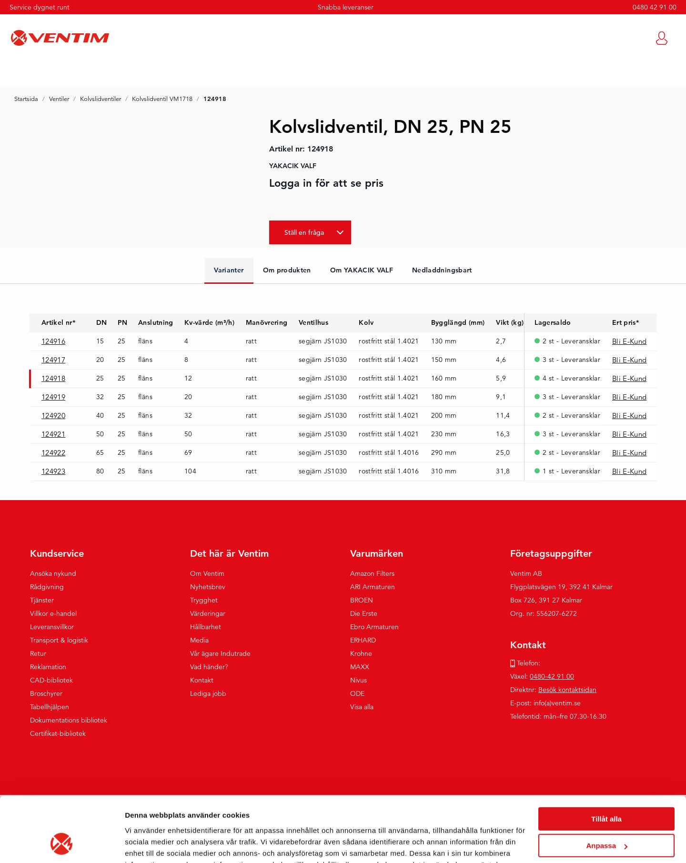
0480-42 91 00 (552, 676)
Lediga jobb (208, 693)
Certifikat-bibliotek (58, 733)
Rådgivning (47, 586)
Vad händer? (209, 666)
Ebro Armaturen (374, 626)
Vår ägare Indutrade (220, 653)
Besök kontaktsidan (567, 689)
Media (199, 640)
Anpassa (606, 787)
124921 (53, 434)
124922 (53, 452)
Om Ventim (207, 573)
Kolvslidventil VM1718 (162, 99)
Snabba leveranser (345, 7)
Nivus (358, 680)
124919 (53, 396)
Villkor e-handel (53, 613)
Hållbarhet (205, 626)
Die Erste (363, 613)
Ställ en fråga (304, 232)
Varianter (228, 270)
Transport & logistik (59, 640)
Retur (38, 653)
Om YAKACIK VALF (361, 270)
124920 (53, 415)
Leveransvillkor (52, 626)
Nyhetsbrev (207, 586)
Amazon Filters (372, 573)
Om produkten (287, 270)
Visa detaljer (146, 844)
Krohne (361, 653)
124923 (53, 471)
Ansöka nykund (53, 573)
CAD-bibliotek (51, 680)
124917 (53, 359)
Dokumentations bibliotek (68, 720)
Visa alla (361, 706)
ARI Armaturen (372, 586)
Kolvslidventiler (100, 99)
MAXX (359, 666)
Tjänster (42, 600)
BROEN (361, 600)
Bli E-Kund (629, 341)
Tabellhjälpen (49, 706)
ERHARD (363, 640)
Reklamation (48, 666)
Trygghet (204, 600)
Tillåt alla (606, 761)
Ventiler (59, 99)
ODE (357, 693)
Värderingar (207, 613)
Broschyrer (46, 693)
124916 (53, 341)
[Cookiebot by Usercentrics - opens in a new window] (61, 844)
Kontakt (201, 680)
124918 (53, 378)
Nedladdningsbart (442, 270)
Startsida (26, 99)
